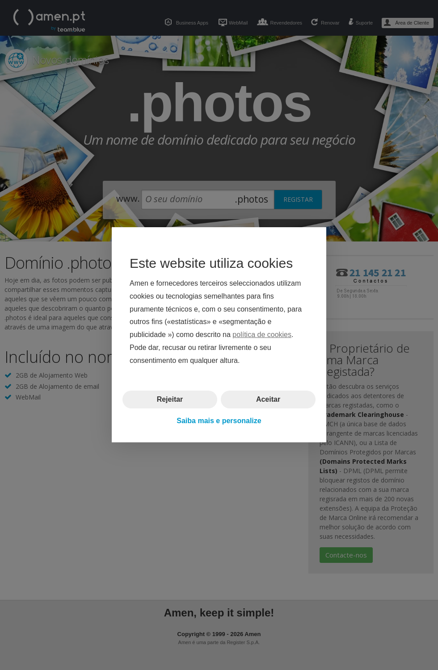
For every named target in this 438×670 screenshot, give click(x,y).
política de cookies (261, 335)
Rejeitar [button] (170, 399)
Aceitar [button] (268, 399)
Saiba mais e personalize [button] (219, 420)
